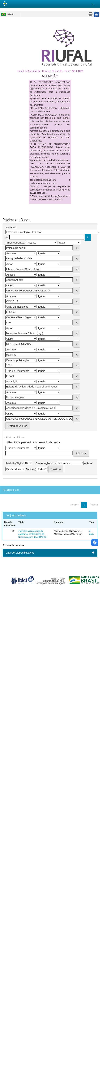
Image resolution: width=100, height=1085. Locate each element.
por (6, 237)
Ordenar (88, 463)
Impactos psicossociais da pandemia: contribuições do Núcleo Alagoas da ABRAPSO (32, 534)
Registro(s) (31, 469)
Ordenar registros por (46, 463)
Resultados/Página (14, 463)
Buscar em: (10, 227)
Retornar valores (17, 425)
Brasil (7, 14)
